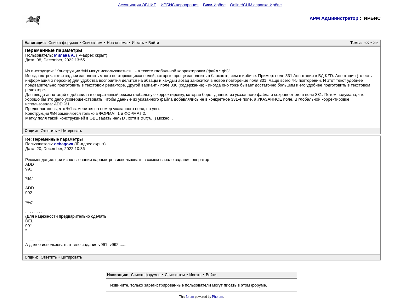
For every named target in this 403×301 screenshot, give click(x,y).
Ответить (49, 131)
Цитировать (71, 131)
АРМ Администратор (333, 18)
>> (375, 43)
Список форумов (63, 43)
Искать (138, 43)
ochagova (63, 144)
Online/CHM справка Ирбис (255, 5)
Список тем (92, 43)
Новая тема (117, 43)
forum (190, 296)
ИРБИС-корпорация (179, 5)
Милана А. (64, 55)
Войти (153, 43)
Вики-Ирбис (214, 5)
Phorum (217, 296)
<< (367, 43)
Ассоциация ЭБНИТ (137, 5)
